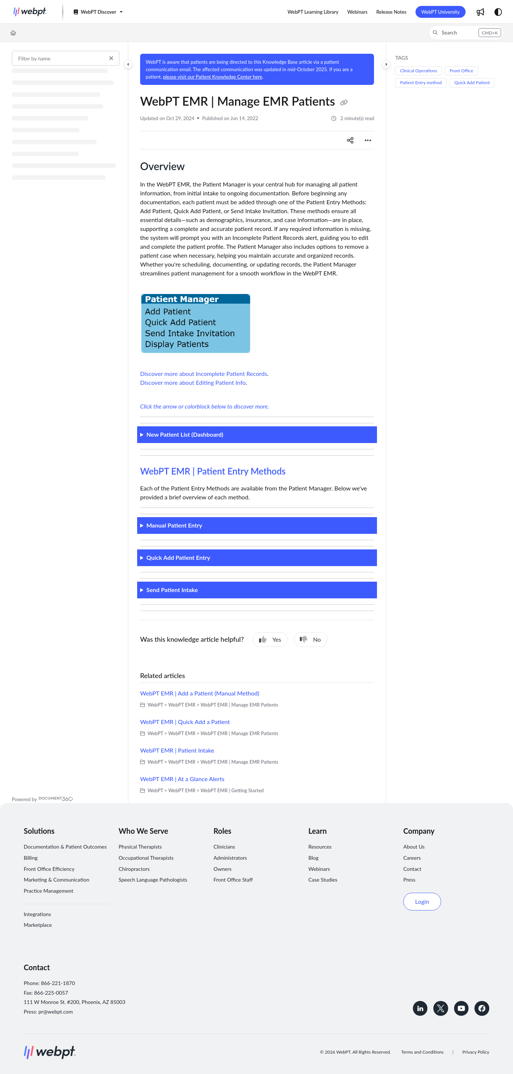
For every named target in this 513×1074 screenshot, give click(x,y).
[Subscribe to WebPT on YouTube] (461, 1008)
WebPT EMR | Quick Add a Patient (185, 721)
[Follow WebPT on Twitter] (440, 1008)
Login (422, 901)
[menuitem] (313, 12)
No (310, 639)
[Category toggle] (128, 64)
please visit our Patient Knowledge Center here (212, 77)
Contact (412, 869)
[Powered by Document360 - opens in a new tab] (42, 798)
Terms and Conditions (422, 1052)
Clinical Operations (418, 70)
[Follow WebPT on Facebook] (481, 1008)
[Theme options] (498, 12)
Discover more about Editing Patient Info (193, 382)
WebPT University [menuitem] (440, 12)
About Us (414, 846)
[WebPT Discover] (97, 12)
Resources (319, 846)
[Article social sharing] (350, 140)
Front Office (461, 70)
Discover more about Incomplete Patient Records (203, 373)
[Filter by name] (65, 58)
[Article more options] (368, 140)
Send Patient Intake (172, 589)
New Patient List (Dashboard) (185, 434)
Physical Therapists (140, 846)
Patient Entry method (420, 82)
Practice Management (48, 891)
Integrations (37, 914)
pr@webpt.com (56, 1011)
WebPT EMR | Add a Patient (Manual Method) (199, 693)
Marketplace (38, 925)
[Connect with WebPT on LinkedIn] (419, 1008)
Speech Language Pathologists (153, 879)
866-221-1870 (58, 983)
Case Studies (322, 879)
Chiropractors (134, 869)
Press (409, 879)
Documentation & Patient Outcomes (65, 846)
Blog (313, 858)
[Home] (13, 32)
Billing (30, 858)
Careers (412, 858)
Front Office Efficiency (49, 869)
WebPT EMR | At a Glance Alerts (182, 778)
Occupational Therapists (146, 858)
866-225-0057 (51, 992)
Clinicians (224, 846)
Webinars (319, 869)
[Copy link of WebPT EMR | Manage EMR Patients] (344, 103)
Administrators (230, 858)
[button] (30, 12)
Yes (270, 639)
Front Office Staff (233, 879)
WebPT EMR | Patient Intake (177, 750)
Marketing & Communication (56, 879)
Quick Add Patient (472, 82)
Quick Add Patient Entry (178, 557)
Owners (223, 869)
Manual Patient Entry (174, 525)
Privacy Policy (476, 1052)
